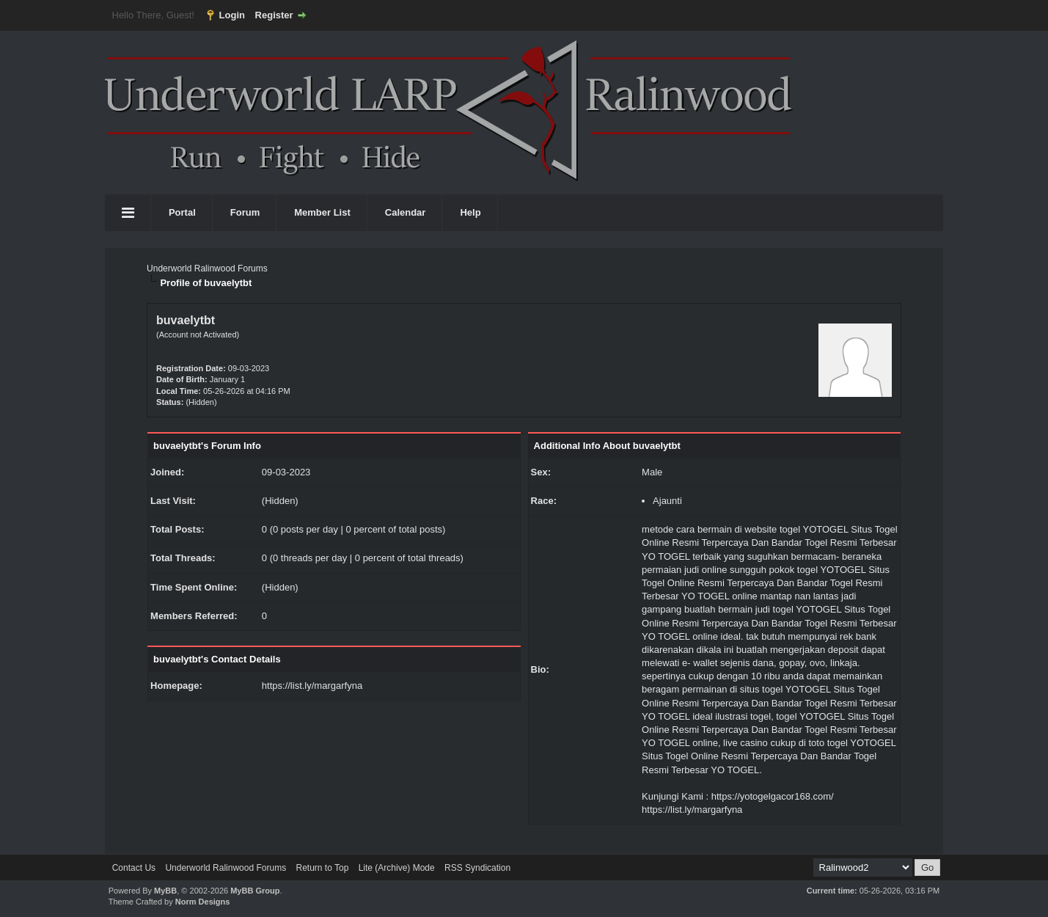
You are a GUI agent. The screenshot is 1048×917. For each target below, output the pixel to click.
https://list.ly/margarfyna (312, 685)
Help (470, 212)
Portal (182, 212)
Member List (322, 212)
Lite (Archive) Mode (397, 868)
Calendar (405, 212)
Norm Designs (202, 901)
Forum (245, 212)
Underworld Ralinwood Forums (207, 268)
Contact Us (133, 868)
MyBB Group (254, 890)
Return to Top (322, 868)
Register (274, 15)
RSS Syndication (477, 868)
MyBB (165, 890)
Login (232, 15)
